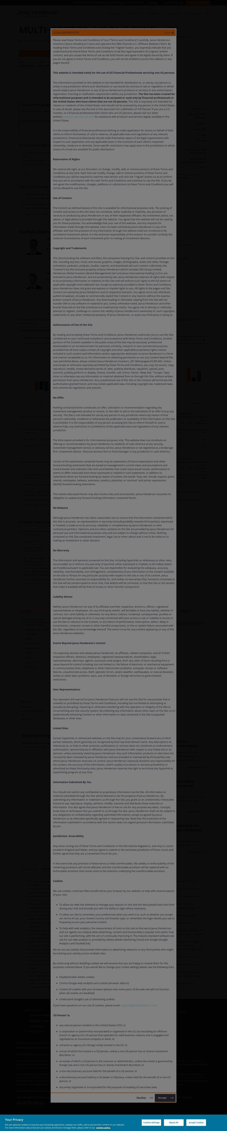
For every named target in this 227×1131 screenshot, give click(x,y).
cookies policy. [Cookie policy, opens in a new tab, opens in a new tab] (103, 1127)
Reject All (173, 1122)
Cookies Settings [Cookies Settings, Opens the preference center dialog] (151, 1122)
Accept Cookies (196, 1122)
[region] (113, 1123)
